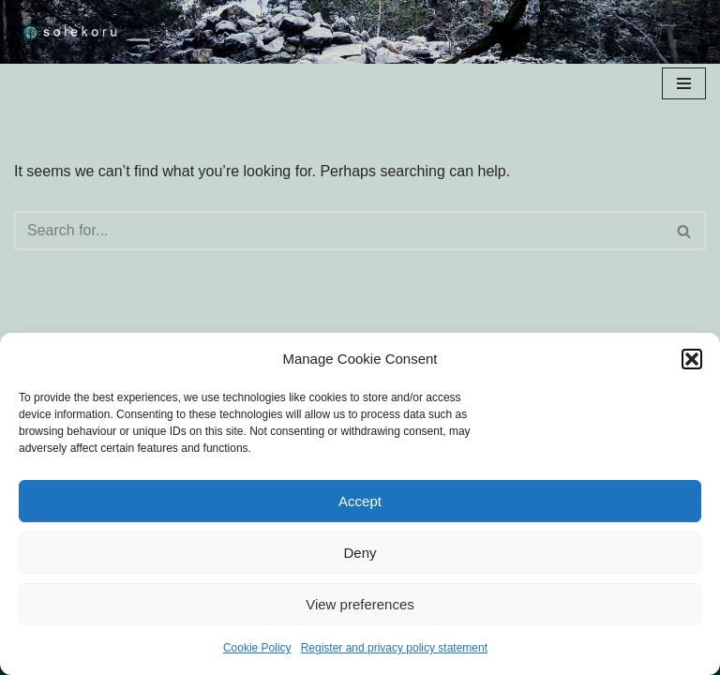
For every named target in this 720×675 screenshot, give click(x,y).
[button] (691, 359)
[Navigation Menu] (684, 83)
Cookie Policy (257, 647)
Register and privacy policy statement (394, 647)
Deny (359, 553)
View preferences (360, 604)
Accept (360, 501)
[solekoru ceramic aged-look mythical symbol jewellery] (70, 32)
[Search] (339, 230)
